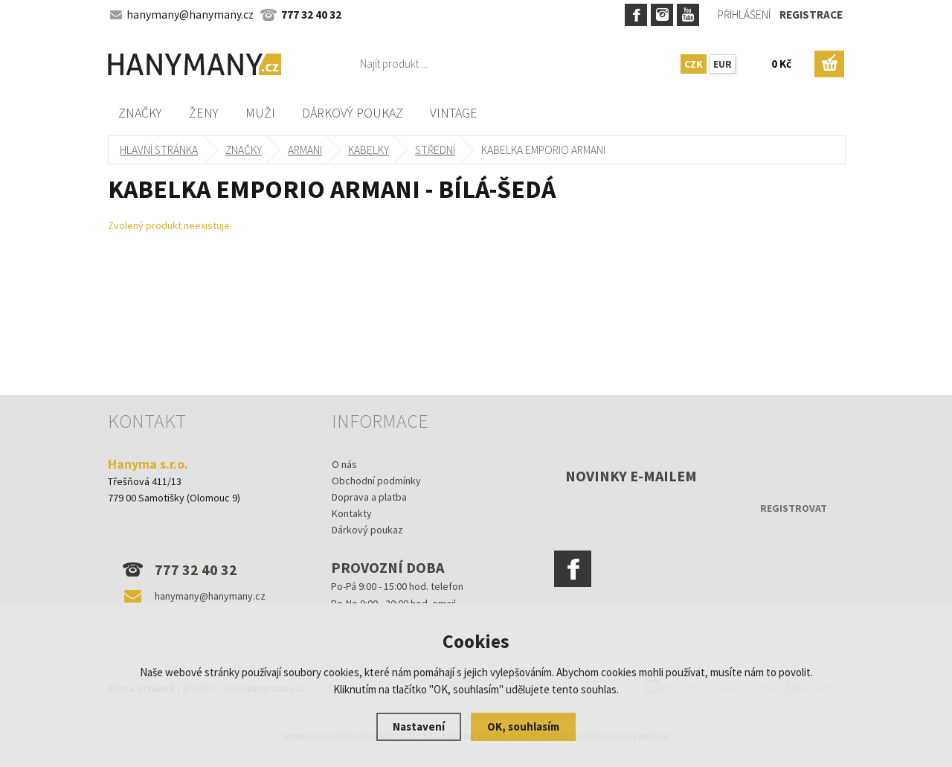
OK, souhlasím (523, 726)
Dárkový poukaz (352, 112)
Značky (140, 112)
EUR (722, 64)
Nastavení (419, 726)
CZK (693, 64)
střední (435, 150)
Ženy (204, 112)
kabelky (368, 150)
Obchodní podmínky (376, 480)
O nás (344, 464)
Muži (260, 112)
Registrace (811, 14)
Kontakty (352, 513)
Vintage (453, 112)
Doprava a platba (369, 497)
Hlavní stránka (159, 150)
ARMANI (305, 150)
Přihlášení (744, 14)
